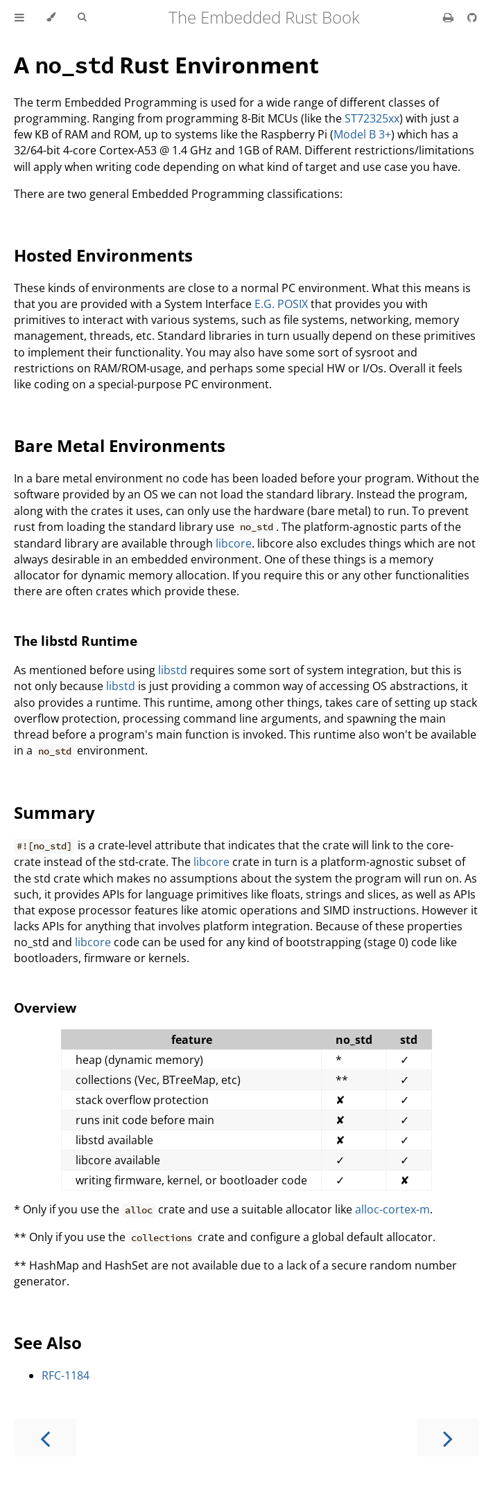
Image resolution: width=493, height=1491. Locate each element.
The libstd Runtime (75, 640)
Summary (54, 812)
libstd (172, 670)
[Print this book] (450, 17)
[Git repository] (472, 17)
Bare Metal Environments (119, 445)
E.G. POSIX (281, 303)
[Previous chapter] (45, 1437)
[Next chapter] (448, 1437)
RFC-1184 (65, 1375)
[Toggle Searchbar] (82, 17)
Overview (45, 1007)
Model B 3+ (362, 134)
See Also (48, 1342)
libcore (234, 543)
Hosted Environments (103, 255)
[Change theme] (51, 17)
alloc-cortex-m (392, 1209)
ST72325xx (372, 118)
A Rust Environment (166, 65)
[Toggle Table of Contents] (19, 17)
